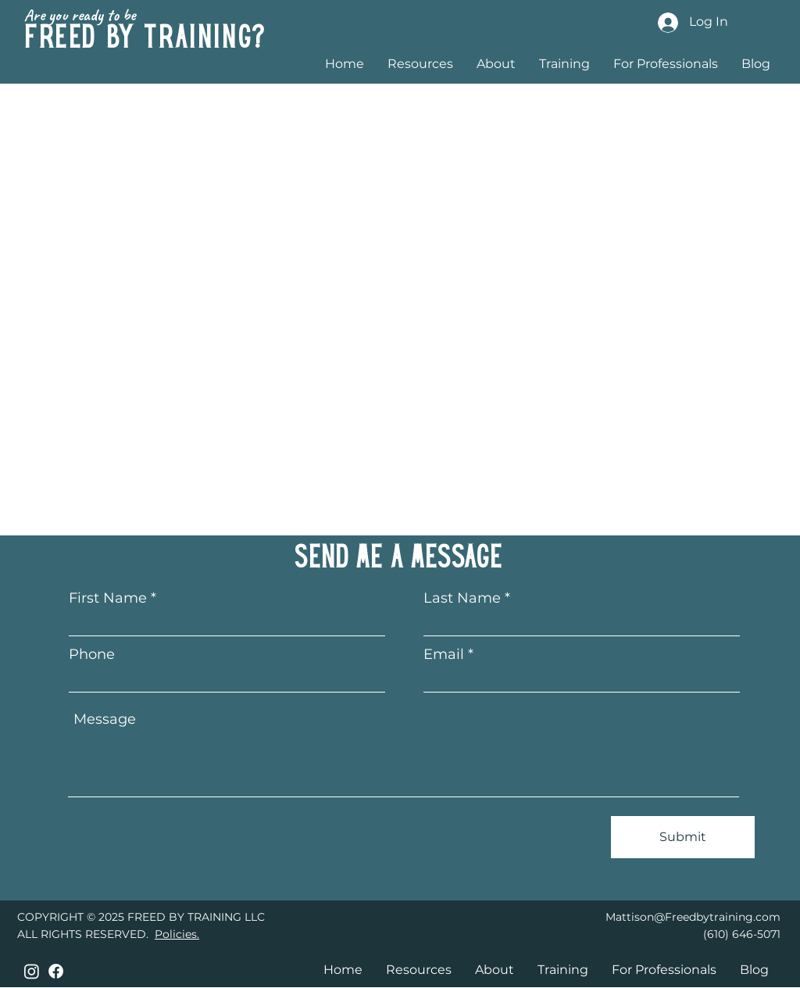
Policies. (177, 934)
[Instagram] (31, 971)
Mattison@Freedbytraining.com (692, 917)
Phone (92, 654)
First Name (108, 598)
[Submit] (683, 837)
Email (443, 654)
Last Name (462, 598)
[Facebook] (56, 971)
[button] (564, 62)
